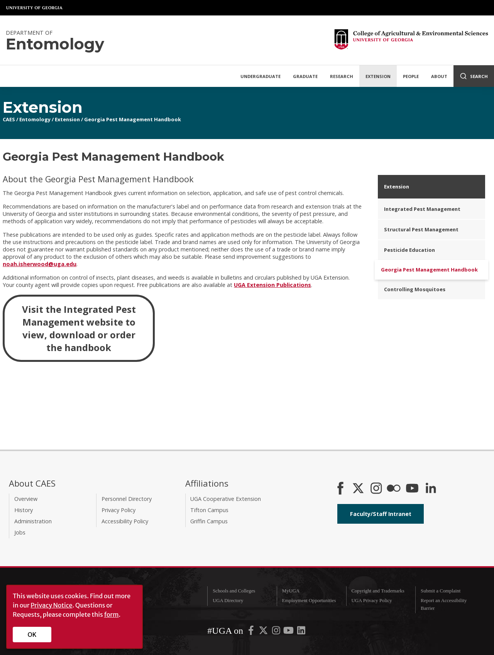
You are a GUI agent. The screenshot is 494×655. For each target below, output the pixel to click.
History (23, 510)
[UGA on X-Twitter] (264, 632)
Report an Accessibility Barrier (444, 604)
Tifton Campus (209, 510)
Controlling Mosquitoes (414, 289)
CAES (9, 119)
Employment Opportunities (309, 600)
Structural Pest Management (421, 229)
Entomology (35, 119)
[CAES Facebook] (340, 489)
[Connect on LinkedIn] (430, 489)
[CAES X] (359, 489)
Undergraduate (260, 76)
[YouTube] (412, 489)
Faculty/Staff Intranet (380, 514)
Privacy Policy (118, 510)
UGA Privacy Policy (371, 600)
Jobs (19, 532)
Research (341, 76)
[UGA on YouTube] (289, 632)
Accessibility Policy (125, 521)
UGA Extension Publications (272, 284)
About (439, 76)
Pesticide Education (409, 249)
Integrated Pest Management (422, 208)
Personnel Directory (127, 498)
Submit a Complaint (440, 591)
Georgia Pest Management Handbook (132, 119)
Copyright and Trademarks (377, 591)
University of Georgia (34, 7)
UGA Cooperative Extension (225, 498)
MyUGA (291, 591)
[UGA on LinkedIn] (301, 632)
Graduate (305, 76)
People (411, 76)
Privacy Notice (51, 605)
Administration (33, 521)
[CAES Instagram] (376, 489)
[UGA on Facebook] (251, 632)
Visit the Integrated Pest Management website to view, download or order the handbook (79, 328)
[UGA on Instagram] (277, 632)
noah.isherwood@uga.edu (39, 264)
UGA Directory (228, 600)
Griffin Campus (209, 521)
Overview (25, 498)
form (111, 614)
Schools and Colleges (234, 591)
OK (32, 634)
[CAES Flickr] (393, 489)
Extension (378, 76)
